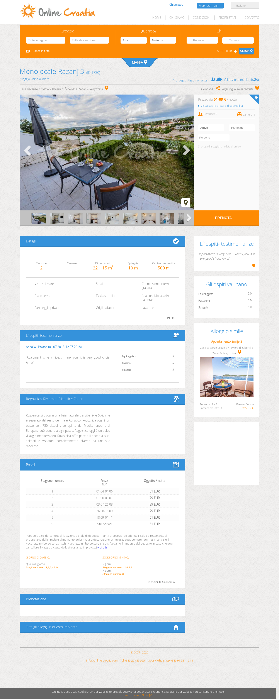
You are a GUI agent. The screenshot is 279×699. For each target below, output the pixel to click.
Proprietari (227, 17)
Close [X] (146, 695)
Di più (171, 318)
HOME (156, 17)
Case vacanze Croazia (34, 89)
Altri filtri (224, 51)
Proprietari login (209, 5)
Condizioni (201, 17)
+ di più (102, 547)
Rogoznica (96, 89)
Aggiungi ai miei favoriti (237, 89)
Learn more (131, 695)
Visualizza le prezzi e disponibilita (222, 106)
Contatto (252, 17)
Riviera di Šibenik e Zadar (69, 89)
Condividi (207, 89)
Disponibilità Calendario (161, 582)
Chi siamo (177, 17)
